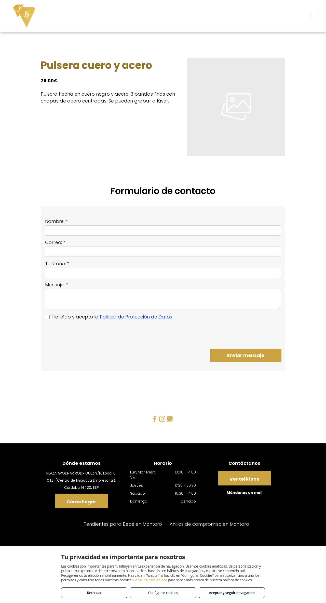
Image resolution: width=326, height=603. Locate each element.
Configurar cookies (163, 592)
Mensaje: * (56, 284)
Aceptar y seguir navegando (231, 592)
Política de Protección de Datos (136, 317)
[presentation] (84, 334)
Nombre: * (56, 221)
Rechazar (94, 592)
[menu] (314, 16)
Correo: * (55, 242)
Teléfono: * (57, 263)
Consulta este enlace (150, 580)
